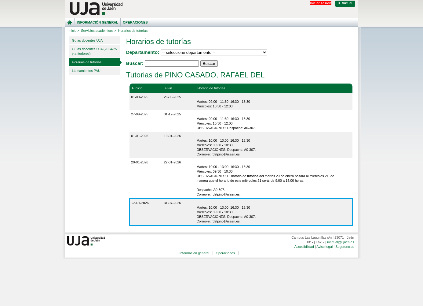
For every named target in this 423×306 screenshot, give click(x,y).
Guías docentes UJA (87, 40)
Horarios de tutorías (87, 62)
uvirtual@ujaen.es (340, 242)
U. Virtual (345, 3)
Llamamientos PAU (86, 71)
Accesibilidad (304, 246)
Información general (97, 22)
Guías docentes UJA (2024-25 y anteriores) (94, 51)
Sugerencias (344, 246)
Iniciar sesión (320, 3)
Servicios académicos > (98, 30)
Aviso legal (324, 246)
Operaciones (135, 22)
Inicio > (74, 30)
